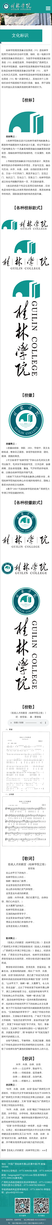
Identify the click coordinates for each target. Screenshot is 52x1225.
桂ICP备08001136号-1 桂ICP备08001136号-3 (28, 1223)
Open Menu (48, 8)
